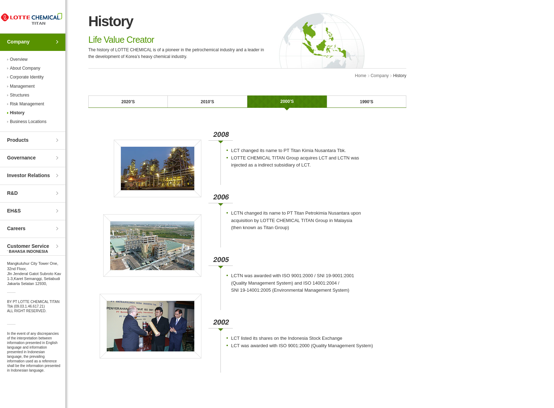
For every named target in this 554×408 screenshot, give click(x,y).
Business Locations (28, 121)
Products (18, 140)
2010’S (207, 101)
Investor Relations (28, 175)
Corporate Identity (26, 77)
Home (360, 76)
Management (22, 86)
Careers (16, 228)
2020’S (128, 101)
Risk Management (27, 103)
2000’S (287, 101)
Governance (21, 158)
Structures (19, 95)
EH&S (14, 211)
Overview (19, 59)
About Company (25, 68)
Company (18, 42)
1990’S (366, 101)
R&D (12, 193)
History (17, 112)
